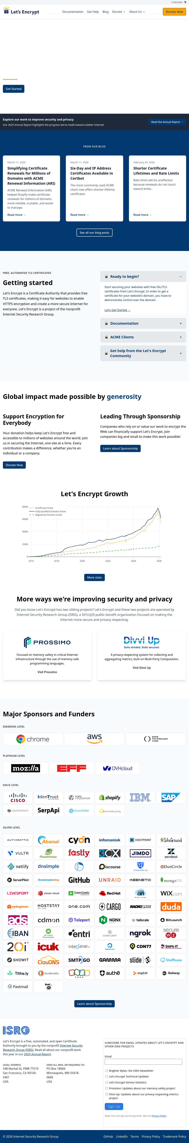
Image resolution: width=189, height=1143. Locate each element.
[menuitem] (119, 12)
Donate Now (174, 12)
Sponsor (36, 89)
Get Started (13, 89)
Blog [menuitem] (105, 12)
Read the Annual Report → (167, 122)
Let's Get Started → (118, 310)
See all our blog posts (94, 233)
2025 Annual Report (37, 1054)
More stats (94, 577)
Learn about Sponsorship (120, 448)
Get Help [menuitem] (93, 12)
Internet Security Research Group (35, 1136)
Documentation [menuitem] (72, 12)
